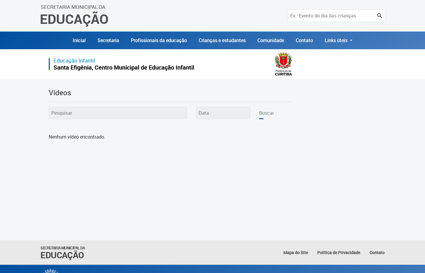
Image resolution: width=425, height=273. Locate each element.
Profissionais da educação (159, 40)
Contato (304, 40)
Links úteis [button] (337, 40)
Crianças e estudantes (222, 40)
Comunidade (270, 40)
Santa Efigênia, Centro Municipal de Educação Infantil (123, 67)
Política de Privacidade (338, 252)
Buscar (266, 113)
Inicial (79, 40)
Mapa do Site (295, 252)
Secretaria (108, 40)
